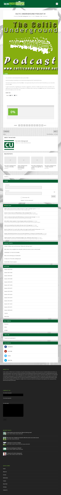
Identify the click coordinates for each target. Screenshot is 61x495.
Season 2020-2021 (8, 272)
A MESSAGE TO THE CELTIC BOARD (11, 249)
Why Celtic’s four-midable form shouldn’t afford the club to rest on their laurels (22, 246)
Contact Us (5, 486)
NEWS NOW (8, 202)
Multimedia (5, 474)
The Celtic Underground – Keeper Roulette (50, 166)
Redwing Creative (26, 493)
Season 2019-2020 (8, 275)
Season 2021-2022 (8, 269)
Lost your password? (29, 197)
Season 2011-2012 (8, 300)
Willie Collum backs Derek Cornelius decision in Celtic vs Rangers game (20, 205)
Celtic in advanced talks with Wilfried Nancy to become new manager (19, 213)
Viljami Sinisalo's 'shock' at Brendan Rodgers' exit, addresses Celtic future (20, 234)
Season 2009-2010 (8, 306)
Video (5, 323)
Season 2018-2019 (8, 278)
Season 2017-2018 (8, 281)
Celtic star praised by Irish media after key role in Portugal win (18, 222)
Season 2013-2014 (8, 294)
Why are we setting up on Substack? (12, 252)
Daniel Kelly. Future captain (10, 258)
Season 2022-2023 (8, 266)
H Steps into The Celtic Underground (12, 255)
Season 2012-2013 (8, 297)
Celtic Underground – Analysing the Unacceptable (23, 167)
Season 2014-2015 (8, 291)
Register (22, 197)
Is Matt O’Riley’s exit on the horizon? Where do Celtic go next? (18, 242)
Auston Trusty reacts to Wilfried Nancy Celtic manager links (17, 209)
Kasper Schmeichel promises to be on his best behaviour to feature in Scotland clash (23, 230)
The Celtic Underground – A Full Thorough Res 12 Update (37, 167)
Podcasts (37, 16)
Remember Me (26, 194)
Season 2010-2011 (8, 303)
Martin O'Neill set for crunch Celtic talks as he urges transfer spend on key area (22, 226)
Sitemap (4, 483)
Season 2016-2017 (8, 285)
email (40, 88)
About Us (5, 468)
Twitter (6, 310)
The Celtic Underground (23, 16)
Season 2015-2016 (8, 288)
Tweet (7, 95)
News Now (6, 313)
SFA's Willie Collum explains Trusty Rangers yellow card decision (18, 217)
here (27, 77)
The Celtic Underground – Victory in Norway (10, 166)
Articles (13, 430)
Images (6, 327)
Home (4, 465)
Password (7, 189)
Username (7, 184)
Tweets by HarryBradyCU (10, 334)
